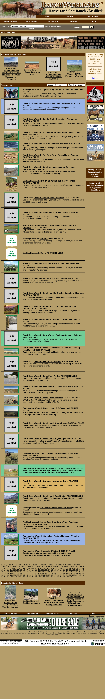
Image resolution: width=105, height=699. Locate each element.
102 (67, 568)
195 (17, 575)
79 (13, 568)
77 (8, 568)
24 (54, 565)
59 (51, 566)
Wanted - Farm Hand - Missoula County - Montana (10, 605)
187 (76, 573)
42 (13, 566)
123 (45, 570)
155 (61, 572)
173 (33, 573)
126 (55, 570)
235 (58, 577)
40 (8, 566)
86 (29, 568)
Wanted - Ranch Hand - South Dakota (51, 423)
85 (26, 568)
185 (70, 573)
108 (2, 570)
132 (73, 570)
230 (42, 577)
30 (68, 565)
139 (11, 572)
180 (55, 573)
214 (76, 575)
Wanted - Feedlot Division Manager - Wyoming (53, 76)
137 (5, 572)
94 (47, 568)
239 (70, 577)
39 (6, 566)
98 (56, 568)
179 (52, 573)
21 (47, 565)
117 (27, 570)
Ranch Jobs (11, 32)
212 (70, 575)
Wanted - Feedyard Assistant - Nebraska (52, 103)
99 (58, 568)
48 (26, 566)
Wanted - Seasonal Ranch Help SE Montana (53, 386)
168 (17, 573)
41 (10, 566)
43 (15, 566)
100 (61, 568)
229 (39, 577)
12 (27, 565)
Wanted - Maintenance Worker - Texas (51, 212)
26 (59, 565)
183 (64, 573)
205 (48, 575)
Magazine (70, 16)
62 (58, 566)
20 (45, 565)
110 (8, 570)
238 (67, 577)
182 (61, 573)
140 (14, 572)
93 (44, 568)
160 (76, 572)
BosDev (5, 643)
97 (54, 568)
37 (1, 566)
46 (22, 566)
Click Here (95, 78)
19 (43, 565)
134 (80, 570)
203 (42, 575)
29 (66, 565)
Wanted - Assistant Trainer (47, 551)
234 (55, 577)
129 (64, 570)
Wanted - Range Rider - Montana (48, 398)
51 (33, 566)
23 (52, 565)
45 (20, 566)
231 (45, 577)
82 (20, 568)
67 (69, 566)
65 (65, 566)
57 (47, 566)
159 (73, 572)
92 (42, 568)
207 (55, 575)
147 (36, 572)
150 (45, 572)
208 (58, 575)
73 (83, 566)
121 (39, 570)
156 (64, 572)
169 (20, 573)
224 (23, 577)
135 (83, 570)
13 (29, 565)
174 (36, 573)
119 (33, 570)
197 (23, 575)
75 (4, 568)
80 (15, 568)
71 (78, 566)
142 (20, 572)
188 (80, 573)
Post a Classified (31, 21)
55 (42, 566)
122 (42, 570)
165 (8, 573)
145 (30, 572)
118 (30, 570)
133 (76, 570)
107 (82, 568)
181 (58, 573)
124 (48, 570)
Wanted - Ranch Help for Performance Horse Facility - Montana (54, 602)
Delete (43, 253)
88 (33, 568)
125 (52, 570)
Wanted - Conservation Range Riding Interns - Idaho (57, 132)
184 (67, 573)
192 (8, 575)
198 (27, 575)
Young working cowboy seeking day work (59, 453)
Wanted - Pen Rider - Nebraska (48, 278)
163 (2, 573)
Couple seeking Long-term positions (56, 89)
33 (75, 565)
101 (64, 568)
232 (48, 577)
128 (61, 570)
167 (14, 573)
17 (38, 565)
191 (5, 575)
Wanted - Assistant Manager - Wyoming (52, 263)
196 (20, 575)
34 (77, 565)
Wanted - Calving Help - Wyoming (49, 198)
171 (27, 573)
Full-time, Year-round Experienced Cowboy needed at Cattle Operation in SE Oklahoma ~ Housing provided (75, 599)
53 (38, 566)
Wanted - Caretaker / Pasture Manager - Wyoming (57, 536)
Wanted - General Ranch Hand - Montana (52, 319)
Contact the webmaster (97, 616)
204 (45, 575)
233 (52, 577)
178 (48, 573)
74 (1, 568)
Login (94, 21)
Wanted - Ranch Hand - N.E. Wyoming (52, 408)
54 (40, 566)
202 (39, 575)
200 (33, 575)
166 (11, 573)
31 (70, 565)
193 (11, 575)
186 (73, 573)
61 (56, 566)
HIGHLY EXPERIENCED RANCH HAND (57, 181)
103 (70, 568)
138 (8, 572)
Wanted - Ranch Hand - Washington (50, 496)
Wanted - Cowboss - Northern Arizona (51, 481)
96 (51, 568)
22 (50, 565)
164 (5, 573)
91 (40, 568)
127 (58, 570)
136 (2, 572)
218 (5, 577)
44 (17, 566)
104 (73, 568)
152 (52, 572)
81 (17, 568)
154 (58, 572)
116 (23, 570)
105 (76, 568)
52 (35, 566)
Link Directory (93, 16)
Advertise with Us (53, 21)
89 (35, 568)
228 (36, 577)
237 (64, 577)
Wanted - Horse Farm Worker (47, 376)
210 (64, 575)
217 (2, 577)
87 (31, 568)
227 (33, 577)
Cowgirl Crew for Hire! (32, 73)
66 (67, 566)
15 (34, 565)
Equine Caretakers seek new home (56, 508)
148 (39, 572)
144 (27, 572)
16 (36, 565)
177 (45, 573)
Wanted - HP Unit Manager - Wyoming (74, 75)
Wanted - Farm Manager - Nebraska (51, 468)
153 (55, 572)
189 (83, 573)
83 (22, 568)
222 (17, 577)
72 (81, 566)
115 (20, 570)
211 (67, 575)
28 (63, 565)
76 (6, 568)
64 (63, 566)
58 (49, 566)
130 (67, 570)
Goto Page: (4, 565)
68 (72, 566)
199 (30, 575)
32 (72, 565)
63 (60, 566)
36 (81, 565)
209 (61, 575)
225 (27, 577)
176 (42, 573)
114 (17, 570)
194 (14, 575)
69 (74, 566)
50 (31, 566)
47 (24, 566)
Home (47, 16)
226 (30, 577)
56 (44, 566)
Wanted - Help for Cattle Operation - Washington (56, 119)
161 (80, 572)
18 (41, 565)
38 (4, 566)
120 (36, 570)
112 (11, 570)
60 (54, 566)
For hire (44, 239)
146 (33, 572)
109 (5, 570)
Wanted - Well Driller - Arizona (47, 362)
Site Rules (73, 21)
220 (11, 577)
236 (61, 577)
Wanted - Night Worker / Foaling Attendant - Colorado (58, 335)
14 (32, 565)
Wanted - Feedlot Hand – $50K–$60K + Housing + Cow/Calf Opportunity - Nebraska (11, 74)
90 (38, 568)
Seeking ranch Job (31, 603)
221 (14, 577)
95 (49, 568)
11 (25, 565)
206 (52, 575)
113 (14, 570)
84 (24, 568)
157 (67, 572)
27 (61, 565)
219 (8, 577)
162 (83, 572)
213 (73, 575)
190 (2, 575)
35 (79, 565)
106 (79, 568)
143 (23, 572)
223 (20, 577)
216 (83, 575)
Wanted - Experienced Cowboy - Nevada (52, 143)
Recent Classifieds (10, 21)
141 (17, 572)
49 (29, 566)
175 (39, 573)
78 (10, 568)
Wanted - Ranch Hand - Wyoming (49, 439)
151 (48, 572)
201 (36, 575)
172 (30, 573)
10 (22, 565)
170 (23, 573)
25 (56, 565)
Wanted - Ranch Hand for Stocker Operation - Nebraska (59, 293)
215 (80, 575)
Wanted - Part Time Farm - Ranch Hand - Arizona (56, 155)
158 (70, 572)
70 (76, 566)
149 (42, 572)
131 (70, 570)
